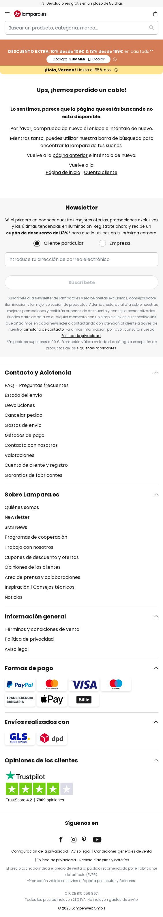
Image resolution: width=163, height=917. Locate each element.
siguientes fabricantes (96, 348)
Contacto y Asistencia (38, 372)
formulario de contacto (43, 329)
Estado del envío (23, 395)
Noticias (14, 597)
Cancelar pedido (23, 415)
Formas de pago (29, 668)
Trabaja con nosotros (29, 547)
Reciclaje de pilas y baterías (104, 859)
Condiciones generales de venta (123, 851)
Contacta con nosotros (31, 445)
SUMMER (78, 59)
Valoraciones (19, 455)
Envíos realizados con (37, 722)
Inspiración (17, 587)
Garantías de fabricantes (33, 475)
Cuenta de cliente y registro (36, 465)
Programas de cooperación (36, 537)
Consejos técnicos (53, 587)
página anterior (70, 155)
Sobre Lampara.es (32, 494)
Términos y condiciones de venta (42, 629)
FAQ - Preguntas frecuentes (37, 385)
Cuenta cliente (100, 172)
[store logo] (33, 14)
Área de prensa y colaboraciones (42, 577)
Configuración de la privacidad (39, 851)
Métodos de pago (24, 435)
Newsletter (17, 517)
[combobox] (81, 28)
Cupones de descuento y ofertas (42, 557)
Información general (35, 616)
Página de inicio (63, 172)
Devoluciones (20, 405)
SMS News (16, 527)
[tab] (81, 424)
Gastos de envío (23, 425)
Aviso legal (17, 649)
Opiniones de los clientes (33, 567)
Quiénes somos (22, 507)
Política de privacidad (81, 335)
